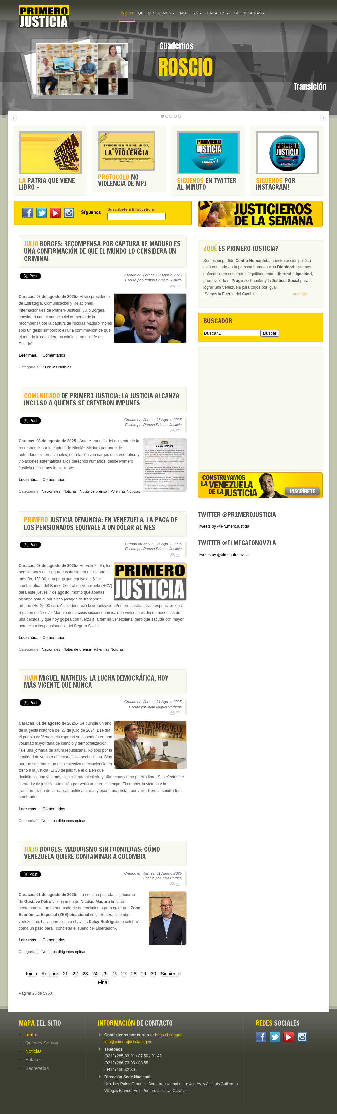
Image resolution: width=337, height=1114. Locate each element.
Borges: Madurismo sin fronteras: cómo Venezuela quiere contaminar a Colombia (92, 853)
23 (85, 973)
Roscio (185, 67)
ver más (300, 294)
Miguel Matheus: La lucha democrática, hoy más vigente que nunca (96, 681)
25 (105, 973)
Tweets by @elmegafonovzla (223, 554)
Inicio (31, 973)
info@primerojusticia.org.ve (128, 1041)
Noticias (70, 491)
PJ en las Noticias (57, 367)
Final (103, 982)
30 (153, 973)
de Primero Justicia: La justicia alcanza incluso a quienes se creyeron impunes (101, 399)
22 (75, 973)
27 (123, 973)
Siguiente (170, 973)
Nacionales (51, 491)
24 (95, 973)
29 (143, 973)
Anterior (49, 973)
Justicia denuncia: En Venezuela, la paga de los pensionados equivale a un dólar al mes (100, 523)
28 (133, 973)
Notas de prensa (93, 491)
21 (65, 973)
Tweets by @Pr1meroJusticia (223, 526)
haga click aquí (168, 1035)
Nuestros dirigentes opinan (64, 820)
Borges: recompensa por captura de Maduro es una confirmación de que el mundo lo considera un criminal (102, 251)
